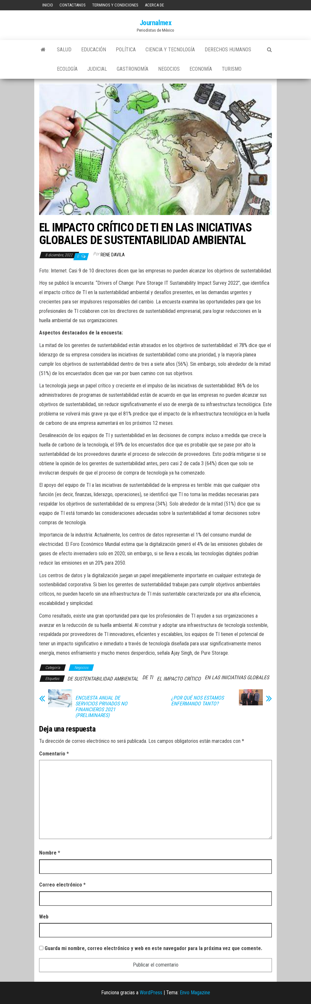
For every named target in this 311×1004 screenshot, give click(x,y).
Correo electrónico (62, 885)
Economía (200, 69)
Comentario (54, 754)
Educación (93, 49)
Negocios (169, 69)
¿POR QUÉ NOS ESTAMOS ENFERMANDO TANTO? (197, 701)
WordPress (151, 992)
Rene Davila (113, 254)
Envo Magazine (195, 992)
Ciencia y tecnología (170, 49)
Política (126, 49)
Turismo (231, 69)
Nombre (49, 853)
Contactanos (72, 5)
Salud (64, 49)
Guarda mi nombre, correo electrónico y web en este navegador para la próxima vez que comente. (153, 948)
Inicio (47, 5)
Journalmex (156, 23)
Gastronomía (132, 69)
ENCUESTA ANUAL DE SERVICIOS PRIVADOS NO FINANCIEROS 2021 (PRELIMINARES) (101, 706)
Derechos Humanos (228, 49)
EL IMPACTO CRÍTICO (179, 679)
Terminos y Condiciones (115, 5)
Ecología (67, 69)
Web (43, 917)
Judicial (97, 69)
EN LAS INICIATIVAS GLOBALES (237, 677)
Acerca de (154, 5)
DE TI (147, 677)
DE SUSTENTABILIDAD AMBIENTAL (102, 679)
